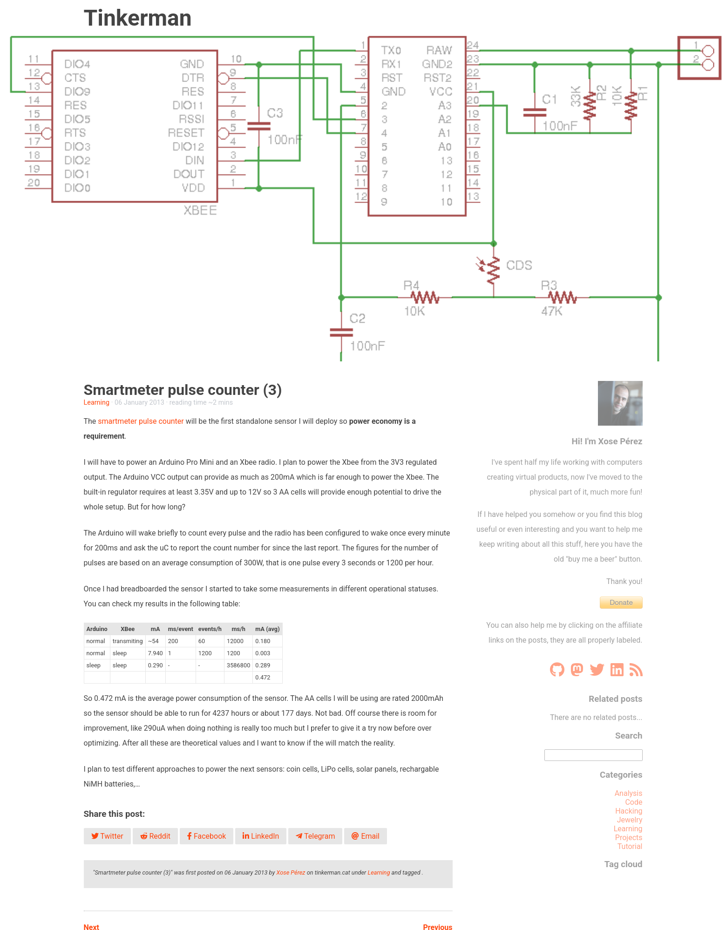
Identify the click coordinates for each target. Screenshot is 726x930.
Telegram (315, 836)
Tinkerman (138, 18)
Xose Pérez (291, 872)
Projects (629, 837)
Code (633, 802)
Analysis (629, 793)
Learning (97, 403)
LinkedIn (261, 836)
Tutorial (630, 846)
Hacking (628, 811)
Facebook (206, 836)
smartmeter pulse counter (139, 421)
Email (366, 836)
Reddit (155, 836)
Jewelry (630, 819)
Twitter (107, 836)
